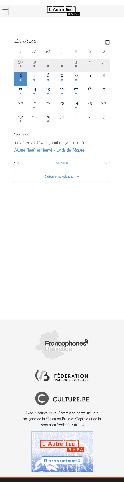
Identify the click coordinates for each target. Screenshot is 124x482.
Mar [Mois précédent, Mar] (17, 163)
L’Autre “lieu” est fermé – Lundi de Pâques (49, 150)
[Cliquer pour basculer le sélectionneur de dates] (26, 41)
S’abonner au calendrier (59, 176)
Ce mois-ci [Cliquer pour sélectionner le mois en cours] (62, 162)
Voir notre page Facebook (62, 460)
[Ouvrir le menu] (5, 11)
